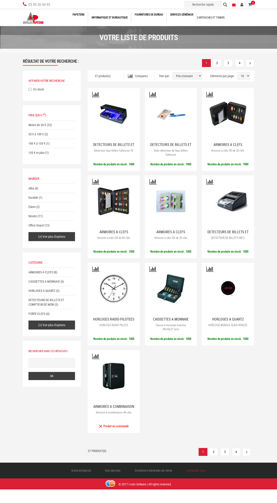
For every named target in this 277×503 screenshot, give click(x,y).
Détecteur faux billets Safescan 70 (113, 150)
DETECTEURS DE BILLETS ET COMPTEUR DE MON (46, 302)
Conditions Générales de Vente (153, 470)
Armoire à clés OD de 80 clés (113, 238)
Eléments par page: (222, 76)
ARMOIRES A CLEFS (40, 272)
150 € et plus (36, 152)
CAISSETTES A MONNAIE (44, 281)
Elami (31, 207)
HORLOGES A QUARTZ (41, 290)
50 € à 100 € (36, 134)
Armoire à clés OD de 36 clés (170, 238)
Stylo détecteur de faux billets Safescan (171, 152)
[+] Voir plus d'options (51, 236)
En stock (38, 89)
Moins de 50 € (37, 125)
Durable (33, 197)
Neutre (32, 216)
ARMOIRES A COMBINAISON (113, 406)
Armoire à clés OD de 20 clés (227, 150)
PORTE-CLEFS (36, 313)
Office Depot (36, 225)
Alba (31, 188)
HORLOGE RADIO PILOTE (113, 325)
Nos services (112, 470)
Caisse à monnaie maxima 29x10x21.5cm (171, 327)
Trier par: (164, 76)
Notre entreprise (81, 470)
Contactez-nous (196, 470)
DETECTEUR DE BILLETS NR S (228, 238)
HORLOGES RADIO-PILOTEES (113, 319)
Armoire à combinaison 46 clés (113, 412)
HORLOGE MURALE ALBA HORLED (227, 325)
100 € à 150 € (36, 143)
